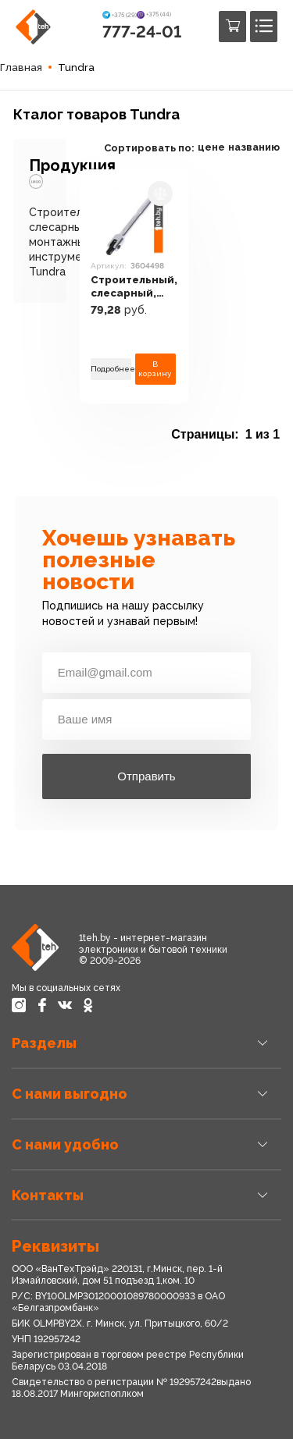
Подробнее (111, 368)
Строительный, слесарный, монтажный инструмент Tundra (70, 242)
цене (211, 147)
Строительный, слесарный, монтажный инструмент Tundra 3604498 (134, 287)
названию (254, 147)
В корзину (155, 369)
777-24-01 (141, 31)
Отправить (146, 776)
